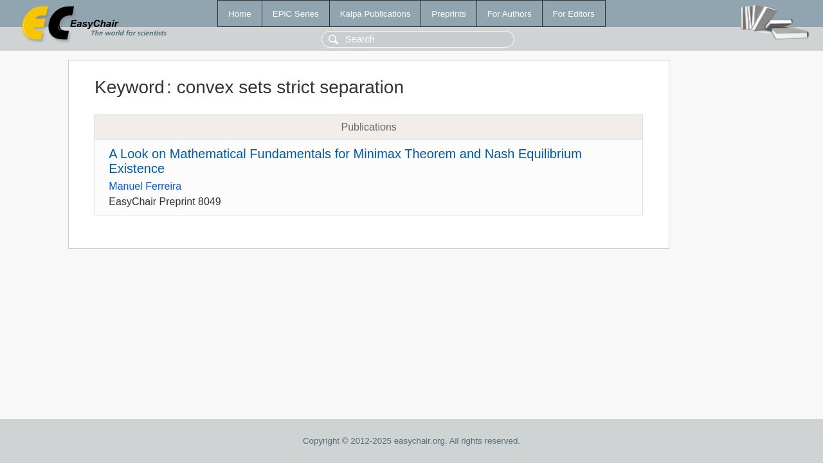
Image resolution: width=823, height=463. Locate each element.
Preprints (448, 14)
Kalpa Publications (375, 14)
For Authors (509, 14)
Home (239, 14)
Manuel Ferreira (145, 186)
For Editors (574, 14)
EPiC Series (296, 14)
